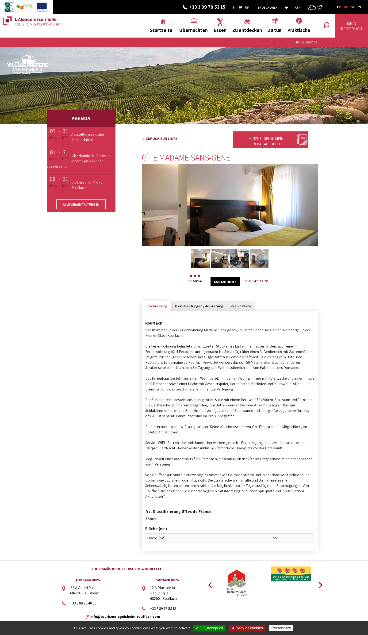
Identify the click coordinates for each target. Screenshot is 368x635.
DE (346, 7)
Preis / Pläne (241, 306)
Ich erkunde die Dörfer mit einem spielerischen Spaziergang (80, 161)
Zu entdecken (247, 30)
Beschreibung (156, 306)
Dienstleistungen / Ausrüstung (199, 306)
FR (339, 7)
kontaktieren (225, 281)
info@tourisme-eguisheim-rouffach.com (125, 616)
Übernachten (193, 30)
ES (359, 7)
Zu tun (274, 30)
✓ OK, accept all (209, 628)
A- (300, 7)
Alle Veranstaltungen (81, 204)
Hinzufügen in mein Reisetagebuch (266, 141)
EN (352, 7)
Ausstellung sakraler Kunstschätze (87, 137)
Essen (220, 30)
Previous (209, 583)
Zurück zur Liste (161, 138)
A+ (297, 7)
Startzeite (161, 30)
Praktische (298, 30)
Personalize (281, 628)
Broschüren (267, 7)
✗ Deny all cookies (247, 628)
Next (319, 583)
